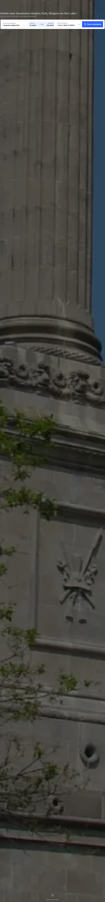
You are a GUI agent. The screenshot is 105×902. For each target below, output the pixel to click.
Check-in (32, 23)
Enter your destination (10, 23)
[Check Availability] (92, 24)
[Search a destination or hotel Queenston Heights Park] (15, 24)
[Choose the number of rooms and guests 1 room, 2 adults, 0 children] (68, 24)
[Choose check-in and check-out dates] (35, 24)
